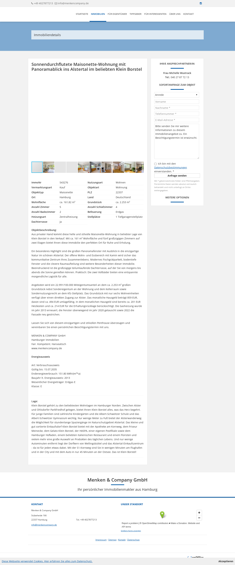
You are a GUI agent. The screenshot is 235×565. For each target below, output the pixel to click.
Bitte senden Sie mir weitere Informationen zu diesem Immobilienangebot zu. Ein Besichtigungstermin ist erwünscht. (176, 141)
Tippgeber (135, 13)
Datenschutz (133, 539)
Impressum (101, 539)
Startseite (82, 13)
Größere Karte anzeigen (131, 531)
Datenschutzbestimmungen (170, 167)
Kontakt (188, 13)
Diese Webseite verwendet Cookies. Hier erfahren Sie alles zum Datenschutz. (47, 561)
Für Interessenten (155, 13)
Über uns (174, 13)
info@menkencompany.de (73, 3)
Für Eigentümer (117, 13)
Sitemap (112, 539)
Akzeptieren (225, 561)
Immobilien (98, 13)
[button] (140, 80)
